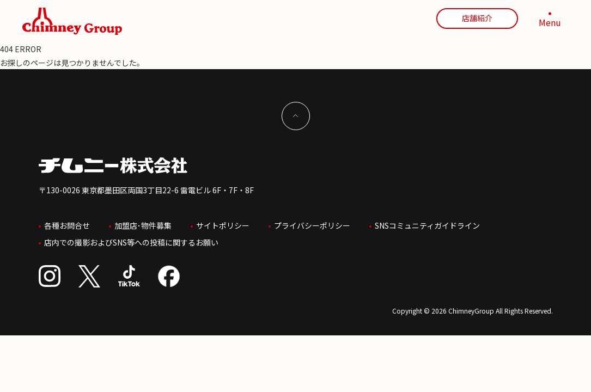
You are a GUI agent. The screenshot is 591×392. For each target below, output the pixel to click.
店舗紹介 (477, 18)
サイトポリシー (222, 222)
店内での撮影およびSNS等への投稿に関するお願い (131, 235)
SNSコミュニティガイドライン (427, 222)
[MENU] (550, 21)
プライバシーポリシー (312, 222)
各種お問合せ (67, 222)
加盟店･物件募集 (143, 222)
